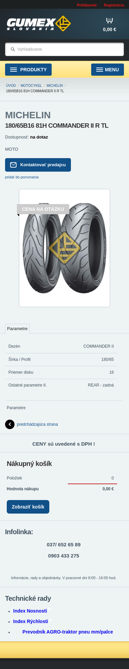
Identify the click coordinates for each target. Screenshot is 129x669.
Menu (107, 70)
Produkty (28, 70)
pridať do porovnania (22, 177)
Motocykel (31, 86)
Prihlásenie (87, 5)
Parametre (17, 328)
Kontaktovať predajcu (38, 165)
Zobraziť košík (28, 507)
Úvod (11, 86)
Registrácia (114, 5)
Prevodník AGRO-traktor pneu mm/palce (68, 632)
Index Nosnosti (32, 611)
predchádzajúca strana (31, 424)
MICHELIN (55, 86)
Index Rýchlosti (32, 621)
